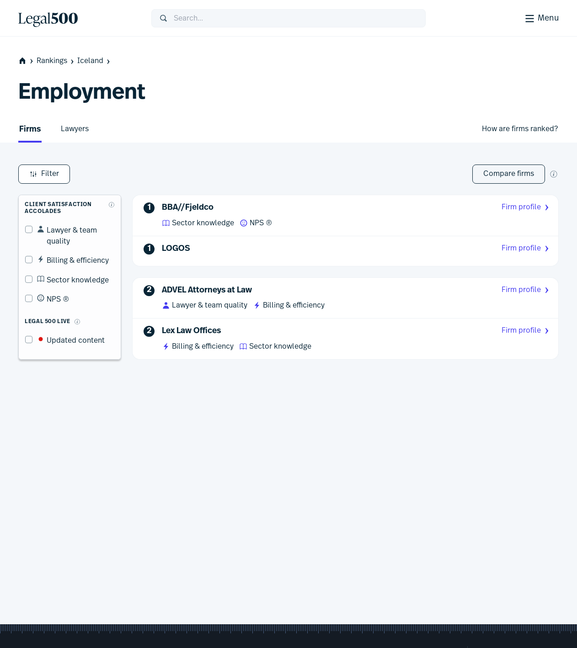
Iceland (94, 61)
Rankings (56, 61)
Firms (30, 129)
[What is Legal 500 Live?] (70, 304)
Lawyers (75, 129)
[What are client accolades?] (112, 198)
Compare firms (508, 173)
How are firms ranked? (520, 129)
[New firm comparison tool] (554, 174)
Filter (44, 174)
